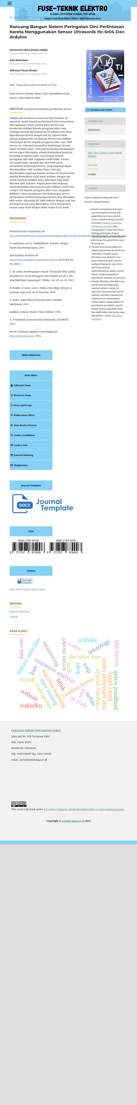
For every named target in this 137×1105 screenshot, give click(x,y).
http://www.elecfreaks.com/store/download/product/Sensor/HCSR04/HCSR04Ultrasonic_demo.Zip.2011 (68, 235)
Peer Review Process (23, 425)
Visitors (31, 570)
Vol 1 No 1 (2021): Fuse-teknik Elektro (55, 17)
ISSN (31, 531)
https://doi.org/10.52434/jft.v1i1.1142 (36, 85)
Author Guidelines (22, 435)
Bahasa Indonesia (20, 611)
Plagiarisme (19, 465)
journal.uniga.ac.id (73, 821)
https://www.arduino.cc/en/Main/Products (33, 259)
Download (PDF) (100, 109)
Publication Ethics (22, 415)
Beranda (15, 17)
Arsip (26, 17)
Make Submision (31, 355)
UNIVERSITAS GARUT (48, 730)
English (14, 616)
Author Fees (18, 445)
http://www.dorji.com (22, 335)
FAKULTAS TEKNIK (22, 730)
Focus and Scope (21, 405)
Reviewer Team (20, 395)
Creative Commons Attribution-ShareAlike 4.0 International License (85, 809)
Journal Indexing (21, 455)
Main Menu (31, 375)
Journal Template (31, 485)
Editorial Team (20, 385)
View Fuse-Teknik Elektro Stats (27, 589)
